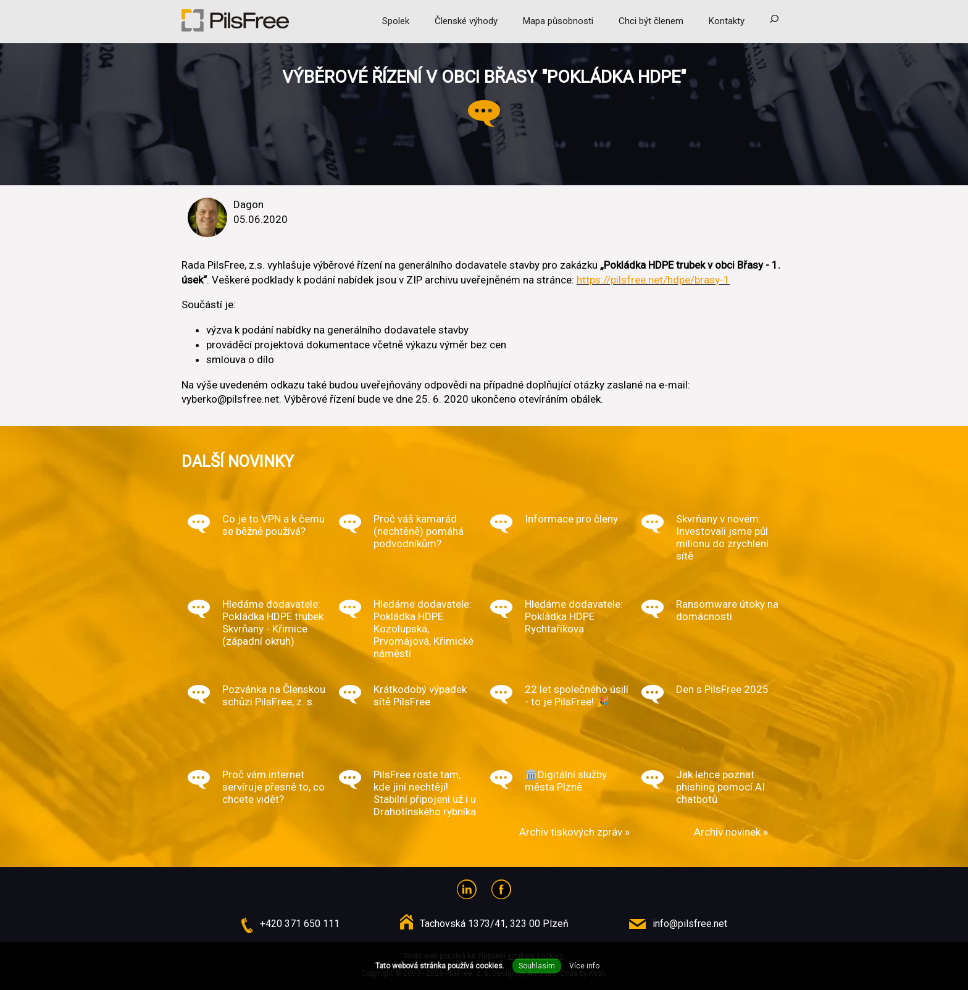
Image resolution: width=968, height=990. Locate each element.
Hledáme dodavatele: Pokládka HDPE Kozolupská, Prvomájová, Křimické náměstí (423, 629)
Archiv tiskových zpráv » (574, 832)
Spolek (395, 21)
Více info (584, 966)
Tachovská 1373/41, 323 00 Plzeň (494, 923)
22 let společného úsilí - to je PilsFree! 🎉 (576, 695)
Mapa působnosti (558, 21)
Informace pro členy (571, 519)
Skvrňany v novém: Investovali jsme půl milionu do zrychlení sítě (722, 537)
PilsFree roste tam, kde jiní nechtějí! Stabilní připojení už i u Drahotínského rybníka (424, 793)
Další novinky (238, 461)
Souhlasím (537, 966)
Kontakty (727, 21)
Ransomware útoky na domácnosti (727, 610)
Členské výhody (466, 21)
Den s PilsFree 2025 (722, 689)
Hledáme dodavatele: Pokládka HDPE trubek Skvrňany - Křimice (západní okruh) (272, 622)
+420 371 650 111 (300, 923)
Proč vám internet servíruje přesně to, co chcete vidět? (273, 786)
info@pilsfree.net (690, 923)
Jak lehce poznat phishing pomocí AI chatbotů (720, 786)
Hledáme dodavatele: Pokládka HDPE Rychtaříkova (574, 616)
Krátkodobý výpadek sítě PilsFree (420, 695)
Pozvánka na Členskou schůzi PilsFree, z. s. (273, 695)
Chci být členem (651, 21)
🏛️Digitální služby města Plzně (566, 780)
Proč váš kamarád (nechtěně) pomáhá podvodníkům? (418, 531)
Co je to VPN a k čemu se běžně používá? (273, 525)
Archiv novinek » (731, 832)
